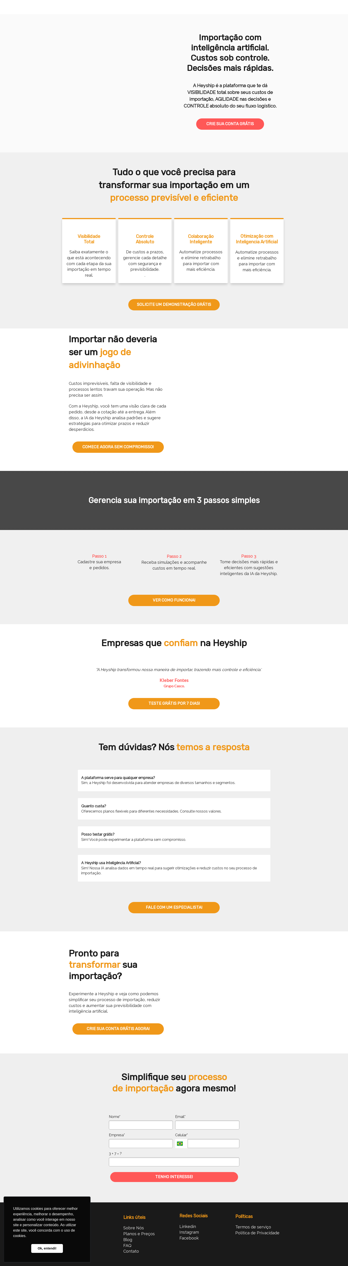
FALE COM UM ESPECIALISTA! (174, 907)
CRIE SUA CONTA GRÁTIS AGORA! (118, 1028)
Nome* (114, 1117)
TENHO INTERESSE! (174, 1176)
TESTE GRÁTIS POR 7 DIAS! (174, 703)
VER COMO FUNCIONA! (174, 600)
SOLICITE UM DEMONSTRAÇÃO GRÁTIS (174, 304)
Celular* (181, 1135)
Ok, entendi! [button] (47, 1248)
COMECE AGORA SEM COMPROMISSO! (118, 446)
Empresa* (117, 1135)
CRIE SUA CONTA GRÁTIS (230, 123)
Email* (180, 1117)
